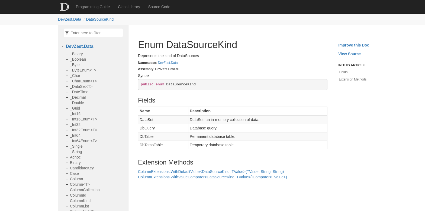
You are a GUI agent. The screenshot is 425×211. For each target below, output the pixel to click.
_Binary (76, 54)
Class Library (129, 7)
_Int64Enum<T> (83, 141)
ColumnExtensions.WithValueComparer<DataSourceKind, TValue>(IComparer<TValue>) (212, 177)
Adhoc (75, 157)
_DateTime (79, 92)
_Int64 (75, 135)
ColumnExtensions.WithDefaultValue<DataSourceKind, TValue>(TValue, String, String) (211, 171)
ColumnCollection (85, 190)
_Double (77, 103)
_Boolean (78, 59)
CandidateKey (82, 168)
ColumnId (78, 195)
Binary (75, 162)
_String (76, 152)
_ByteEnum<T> (83, 70)
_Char (75, 75)
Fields (343, 72)
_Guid (75, 108)
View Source (349, 54)
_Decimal (78, 97)
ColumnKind (80, 200)
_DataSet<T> (81, 86)
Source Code (159, 7)
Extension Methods (352, 79)
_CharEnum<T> (83, 81)
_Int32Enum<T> (83, 130)
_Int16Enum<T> (83, 119)
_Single (76, 146)
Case (74, 173)
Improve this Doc (353, 45)
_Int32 (75, 124)
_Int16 (75, 113)
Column (76, 179)
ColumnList (79, 206)
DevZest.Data (69, 19)
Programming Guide (93, 7)
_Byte (75, 65)
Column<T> (80, 184)
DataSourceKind (100, 19)
